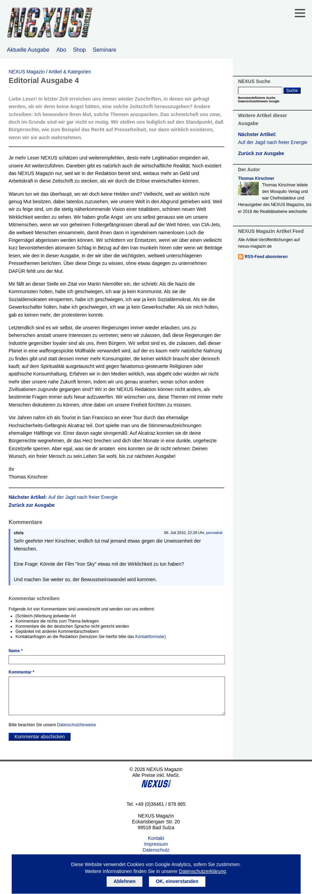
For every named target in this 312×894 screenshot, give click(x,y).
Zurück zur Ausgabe (32, 505)
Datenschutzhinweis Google (258, 101)
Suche (292, 90)
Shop (79, 50)
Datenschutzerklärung (202, 871)
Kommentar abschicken (39, 736)
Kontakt (156, 838)
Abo (61, 50)
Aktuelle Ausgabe (28, 50)
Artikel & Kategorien (70, 71)
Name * (16, 650)
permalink (214, 533)
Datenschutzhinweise (76, 724)
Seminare (104, 50)
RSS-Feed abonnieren (266, 256)
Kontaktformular (149, 636)
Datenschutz (156, 850)
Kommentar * (21, 672)
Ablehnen (125, 881)
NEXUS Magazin (27, 71)
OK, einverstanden (177, 881)
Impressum (156, 844)
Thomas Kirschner (256, 178)
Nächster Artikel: (63, 497)
